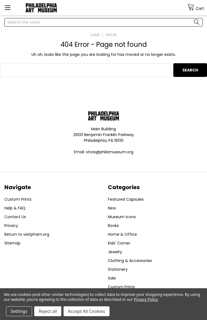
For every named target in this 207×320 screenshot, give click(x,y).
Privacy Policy (146, 299)
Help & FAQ (14, 208)
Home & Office (122, 234)
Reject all (48, 311)
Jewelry (115, 252)
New (112, 208)
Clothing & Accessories (130, 260)
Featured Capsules (126, 199)
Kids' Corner (119, 243)
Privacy (11, 225)
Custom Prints (17, 199)
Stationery (118, 269)
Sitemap (12, 243)
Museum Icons (122, 217)
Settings (19, 311)
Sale (112, 278)
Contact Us (15, 217)
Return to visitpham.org (26, 234)
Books (113, 225)
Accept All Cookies (86, 311)
